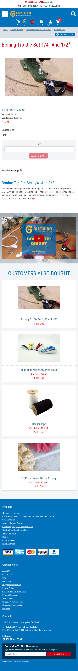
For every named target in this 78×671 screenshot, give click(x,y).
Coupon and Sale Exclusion (14, 591)
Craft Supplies (8, 540)
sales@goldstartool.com (40, 630)
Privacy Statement (10, 595)
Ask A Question (64, 34)
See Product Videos (13, 110)
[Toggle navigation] (5, 14)
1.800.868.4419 (34, 5)
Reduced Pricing (10, 513)
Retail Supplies (8, 543)
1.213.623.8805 (52, 5)
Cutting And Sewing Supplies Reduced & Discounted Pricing (28, 516)
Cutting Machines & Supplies (14, 530)
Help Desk (6, 581)
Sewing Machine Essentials (13, 523)
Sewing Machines (9, 520)
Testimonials (7, 598)
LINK (32, 198)
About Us (6, 571)
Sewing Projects (9, 533)
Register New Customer (12, 602)
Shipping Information (11, 584)
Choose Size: (8, 129)
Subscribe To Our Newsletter (22, 646)
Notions (5, 537)
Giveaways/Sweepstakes (12, 605)
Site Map (6, 608)
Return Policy (8, 588)
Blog (4, 578)
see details (48, 2)
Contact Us (7, 574)
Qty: (40, 143)
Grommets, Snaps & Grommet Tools (17, 526)
